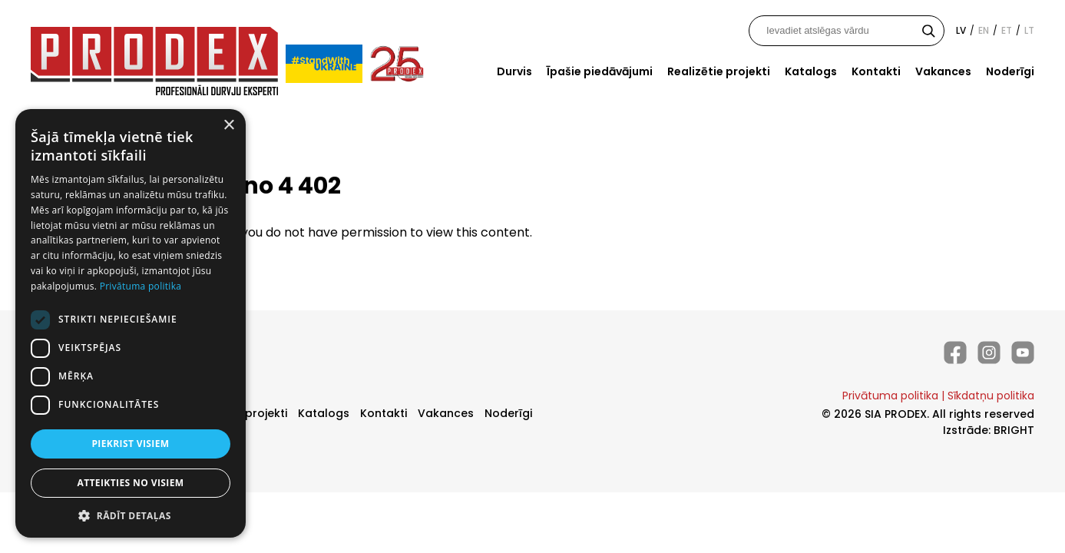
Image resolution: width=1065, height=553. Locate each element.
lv (961, 30)
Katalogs (811, 71)
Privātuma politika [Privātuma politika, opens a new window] (141, 286)
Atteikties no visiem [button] (130, 482)
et (1006, 30)
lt (1029, 30)
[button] (130, 515)
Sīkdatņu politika (991, 395)
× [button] (228, 125)
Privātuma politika (890, 395)
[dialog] (130, 323)
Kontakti (876, 71)
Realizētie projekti (718, 71)
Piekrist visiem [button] (130, 443)
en (983, 30)
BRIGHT (1014, 430)
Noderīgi (1010, 71)
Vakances (943, 71)
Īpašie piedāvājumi (600, 71)
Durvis (514, 71)
